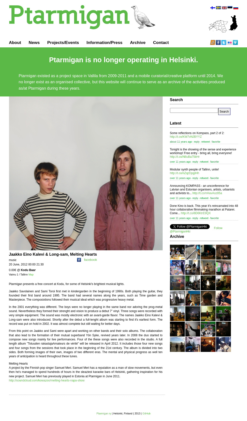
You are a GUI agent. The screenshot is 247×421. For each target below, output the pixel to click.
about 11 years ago (181, 141)
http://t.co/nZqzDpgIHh (184, 173)
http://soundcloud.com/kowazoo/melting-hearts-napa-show (47, 380)
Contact (161, 42)
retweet (205, 141)
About (15, 42)
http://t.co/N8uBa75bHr (185, 156)
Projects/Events (63, 42)
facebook (87, 260)
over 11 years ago (180, 161)
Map (31, 274)
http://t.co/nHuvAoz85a (207, 193)
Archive (138, 42)
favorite (216, 141)
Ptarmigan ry (104, 413)
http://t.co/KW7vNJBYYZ (186, 136)
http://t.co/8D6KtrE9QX (196, 213)
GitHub (146, 413)
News (34, 42)
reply (196, 141)
